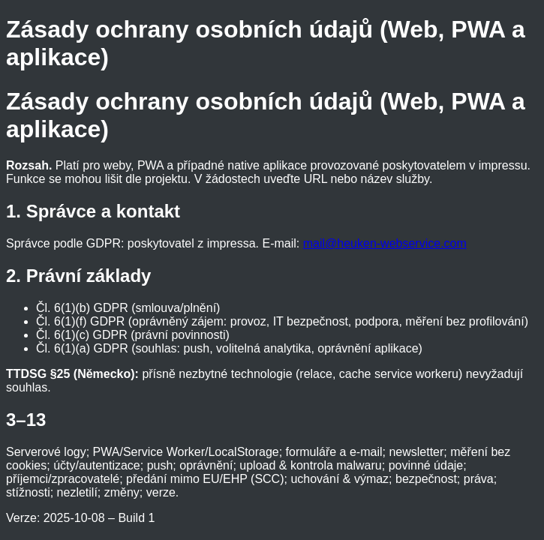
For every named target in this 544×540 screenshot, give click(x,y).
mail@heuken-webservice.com (385, 243)
